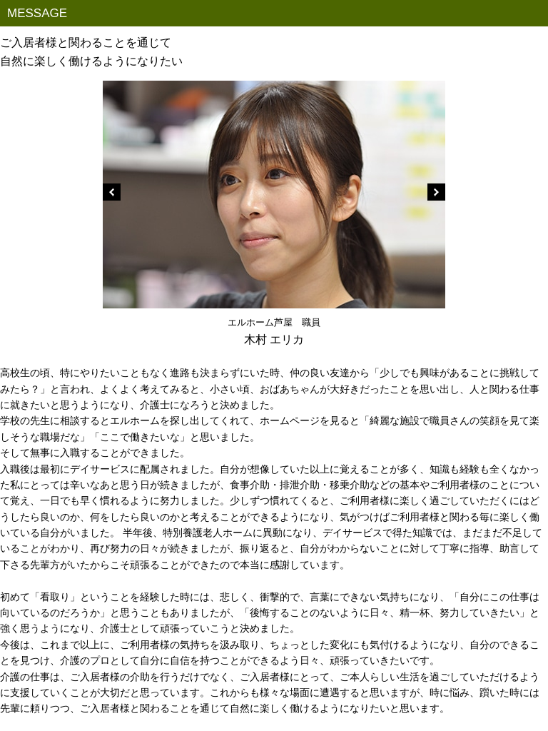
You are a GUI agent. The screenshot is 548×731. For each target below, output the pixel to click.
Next (436, 192)
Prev (112, 192)
